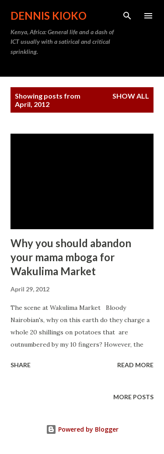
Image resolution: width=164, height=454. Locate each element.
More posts (133, 397)
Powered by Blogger (82, 429)
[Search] (127, 16)
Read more (135, 365)
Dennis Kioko (48, 15)
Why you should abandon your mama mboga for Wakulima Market (70, 257)
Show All (130, 96)
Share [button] (20, 365)
